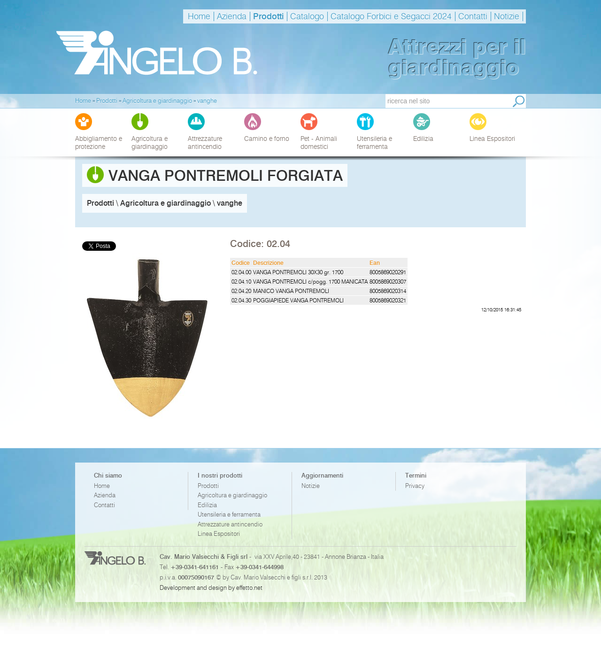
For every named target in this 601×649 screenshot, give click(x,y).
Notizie (506, 16)
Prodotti (268, 16)
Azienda (232, 16)
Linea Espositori (219, 533)
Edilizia (207, 505)
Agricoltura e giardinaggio (232, 495)
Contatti (472, 16)
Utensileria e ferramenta (229, 514)
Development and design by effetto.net (211, 587)
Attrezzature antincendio (230, 524)
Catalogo (307, 16)
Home (199, 16)
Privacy (414, 485)
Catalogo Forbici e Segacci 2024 (391, 16)
